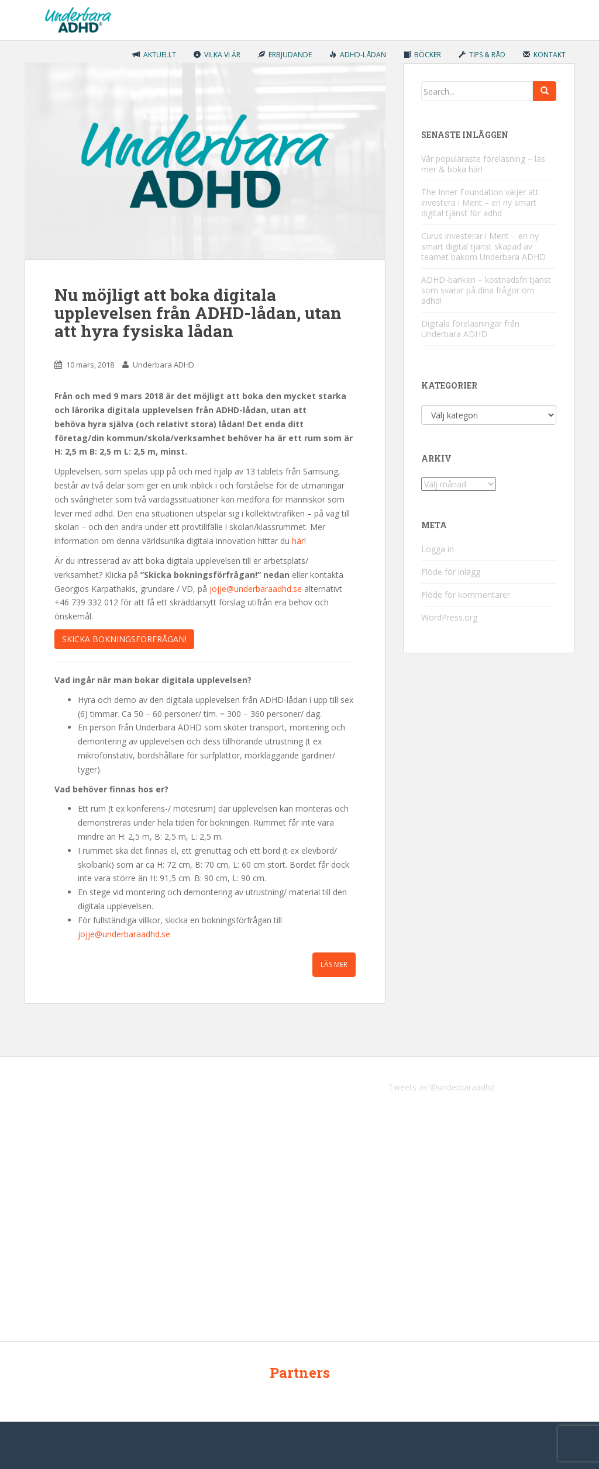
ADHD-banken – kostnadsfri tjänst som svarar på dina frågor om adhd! (486, 290)
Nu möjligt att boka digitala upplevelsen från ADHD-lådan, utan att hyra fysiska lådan (198, 313)
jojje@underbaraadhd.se (255, 588)
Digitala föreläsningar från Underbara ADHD (470, 328)
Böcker (422, 55)
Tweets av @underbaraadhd (441, 1087)
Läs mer (334, 964)
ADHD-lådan (357, 55)
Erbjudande (285, 55)
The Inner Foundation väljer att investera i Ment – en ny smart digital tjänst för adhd (480, 202)
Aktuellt (154, 55)
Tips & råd (482, 55)
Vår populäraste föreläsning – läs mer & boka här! (483, 164)
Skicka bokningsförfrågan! (124, 639)
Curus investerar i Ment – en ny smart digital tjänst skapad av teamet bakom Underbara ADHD (483, 246)
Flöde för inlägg (450, 571)
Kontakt (544, 55)
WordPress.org (449, 617)
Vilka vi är (217, 55)
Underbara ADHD (163, 364)
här (298, 540)
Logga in (437, 549)
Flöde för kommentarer (465, 594)
